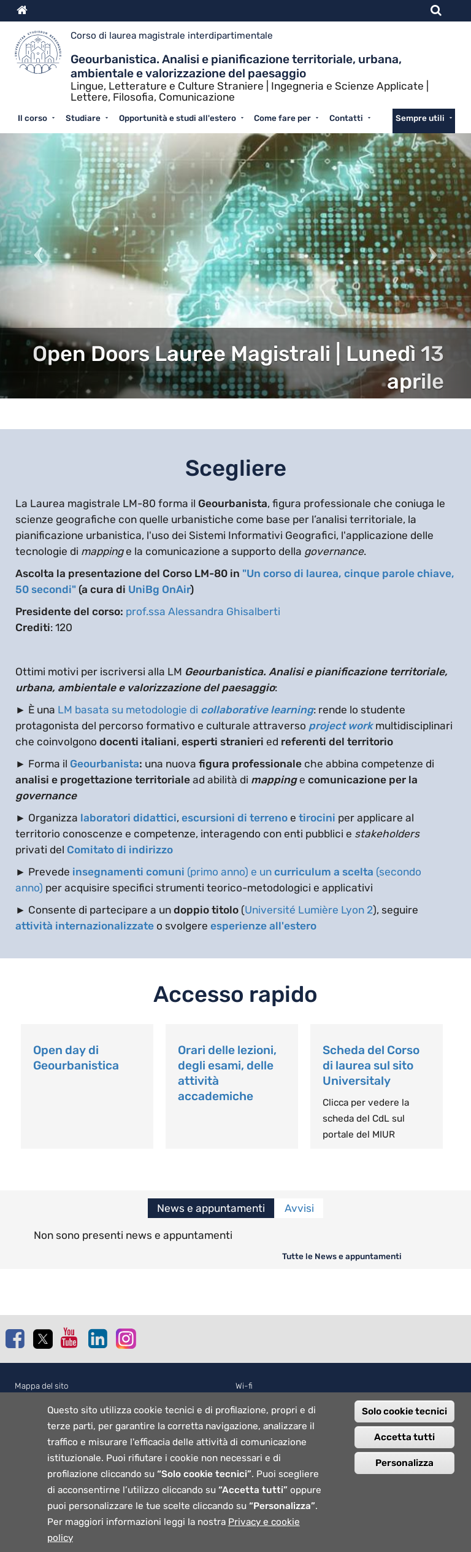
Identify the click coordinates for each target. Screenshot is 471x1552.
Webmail (251, 1399)
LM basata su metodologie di (185, 710)
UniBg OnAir (159, 589)
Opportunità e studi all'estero (177, 118)
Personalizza (404, 1475)
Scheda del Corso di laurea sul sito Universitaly (371, 1065)
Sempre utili (420, 118)
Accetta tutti (404, 1449)
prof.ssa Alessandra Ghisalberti (203, 611)
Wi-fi (244, 1386)
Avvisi (299, 1208)
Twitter (42, 1339)
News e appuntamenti (211, 1208)
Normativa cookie (47, 1399)
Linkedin (97, 1338)
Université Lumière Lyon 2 (309, 910)
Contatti (346, 118)
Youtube (70, 1337)
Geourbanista (104, 764)
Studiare (83, 118)
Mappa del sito (42, 1386)
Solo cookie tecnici (404, 1423)
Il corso (32, 118)
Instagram (125, 1338)
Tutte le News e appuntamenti (342, 1256)
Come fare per (282, 118)
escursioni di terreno (235, 818)
